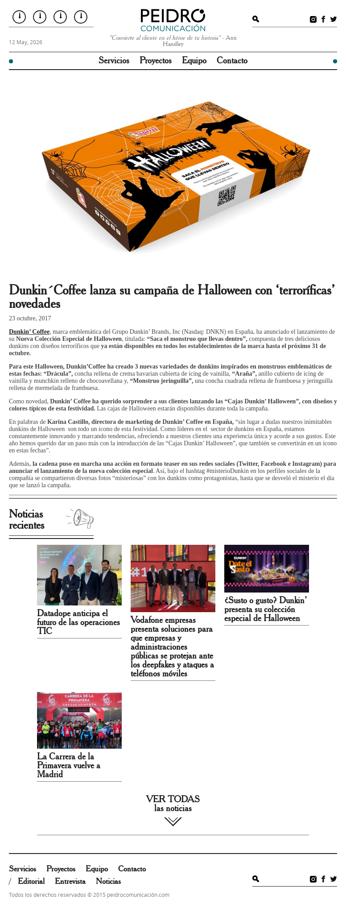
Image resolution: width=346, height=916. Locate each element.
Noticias (108, 882)
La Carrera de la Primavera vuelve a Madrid (68, 765)
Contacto (232, 60)
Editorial (31, 882)
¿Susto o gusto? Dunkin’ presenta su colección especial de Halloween (265, 609)
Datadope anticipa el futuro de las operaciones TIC (78, 622)
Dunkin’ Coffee (29, 331)
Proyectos (156, 60)
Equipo (194, 60)
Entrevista (70, 882)
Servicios (114, 60)
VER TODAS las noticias (173, 804)
